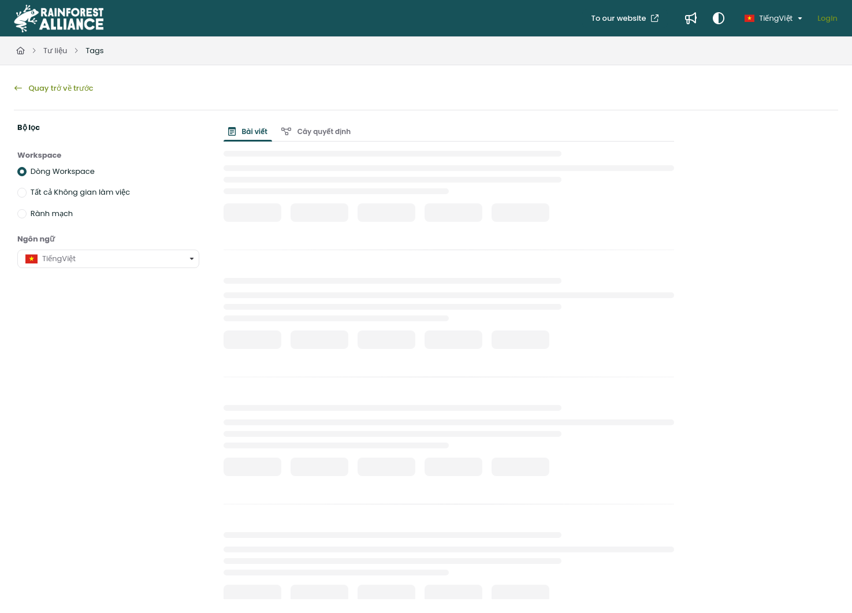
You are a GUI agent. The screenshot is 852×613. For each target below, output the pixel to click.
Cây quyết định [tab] (316, 131)
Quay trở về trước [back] (54, 88)
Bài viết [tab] (247, 131)
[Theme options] (718, 18)
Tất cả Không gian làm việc (80, 192)
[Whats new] (691, 18)
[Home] (20, 51)
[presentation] (250, 132)
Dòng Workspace (63, 171)
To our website (619, 18)
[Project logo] (58, 18)
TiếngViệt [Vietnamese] (769, 18)
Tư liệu (55, 50)
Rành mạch (52, 212)
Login (827, 18)
